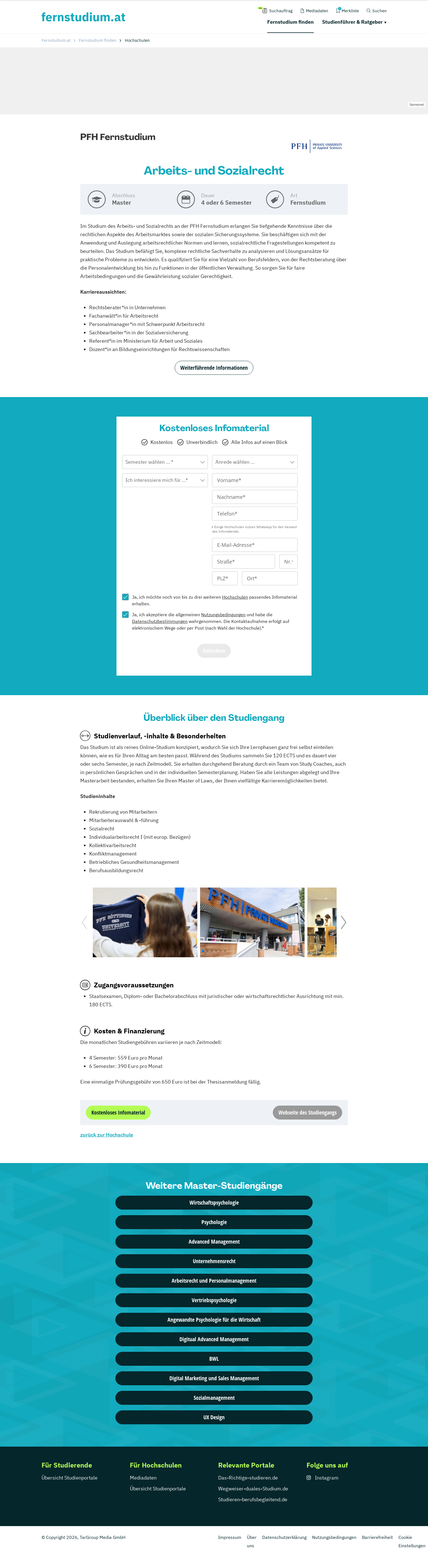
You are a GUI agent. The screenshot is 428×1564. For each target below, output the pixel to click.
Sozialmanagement (214, 1397)
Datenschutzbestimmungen (160, 621)
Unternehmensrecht (214, 1261)
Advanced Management (214, 1241)
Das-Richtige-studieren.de (248, 1477)
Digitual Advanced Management (214, 1339)
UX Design (214, 1417)
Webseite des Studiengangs (307, 1112)
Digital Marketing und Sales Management (214, 1378)
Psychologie (214, 1222)
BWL (214, 1358)
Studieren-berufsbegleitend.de (252, 1499)
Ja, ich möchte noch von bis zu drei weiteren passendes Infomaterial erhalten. (214, 600)
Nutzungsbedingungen (223, 614)
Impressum (229, 1537)
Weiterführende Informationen (214, 367)
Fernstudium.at (56, 40)
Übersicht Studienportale (70, 1477)
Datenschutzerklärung (284, 1537)
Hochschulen (235, 597)
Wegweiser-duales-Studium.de (253, 1488)
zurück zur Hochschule (106, 1135)
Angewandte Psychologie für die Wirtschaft (214, 1319)
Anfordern (214, 650)
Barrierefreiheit (377, 1537)
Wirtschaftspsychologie (214, 1202)
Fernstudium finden (290, 22)
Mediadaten (143, 1477)
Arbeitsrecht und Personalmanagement (214, 1280)
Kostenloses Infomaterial (118, 1112)
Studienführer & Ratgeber (352, 22)
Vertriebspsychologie (214, 1300)
